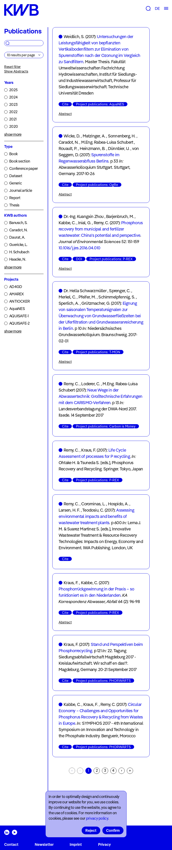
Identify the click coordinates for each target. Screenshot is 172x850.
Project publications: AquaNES (100, 104)
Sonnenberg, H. (122, 135)
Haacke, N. (17, 259)
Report (15, 197)
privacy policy (97, 818)
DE (157, 8)
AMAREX (16, 294)
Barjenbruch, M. (120, 216)
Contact (11, 844)
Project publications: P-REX (111, 259)
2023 (13, 104)
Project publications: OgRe (97, 185)
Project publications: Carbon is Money (106, 426)
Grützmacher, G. (95, 303)
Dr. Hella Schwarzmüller (85, 290)
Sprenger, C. (119, 290)
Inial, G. (84, 222)
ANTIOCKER (19, 301)
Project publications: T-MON (98, 352)
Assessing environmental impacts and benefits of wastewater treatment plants (96, 516)
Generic (15, 183)
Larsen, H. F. (69, 510)
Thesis (14, 205)
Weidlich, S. (74, 36)
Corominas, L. (93, 503)
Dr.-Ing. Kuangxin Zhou (83, 216)
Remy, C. (101, 222)
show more (13, 134)
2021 (13, 119)
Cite (65, 104)
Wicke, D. (72, 135)
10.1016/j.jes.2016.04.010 (79, 247)
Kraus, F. (88, 450)
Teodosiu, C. (93, 510)
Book (13, 153)
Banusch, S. (18, 222)
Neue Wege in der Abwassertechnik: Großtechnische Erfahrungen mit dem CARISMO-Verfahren (100, 396)
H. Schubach (19, 252)
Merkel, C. (67, 297)
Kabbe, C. (67, 222)
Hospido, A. (118, 503)
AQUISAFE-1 (19, 316)
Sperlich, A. (69, 303)
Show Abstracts (16, 71)
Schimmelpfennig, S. (116, 297)
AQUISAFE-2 (19, 323)
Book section (19, 161)
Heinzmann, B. (92, 148)
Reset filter (12, 67)
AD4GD (15, 286)
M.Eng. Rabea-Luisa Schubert (107, 142)
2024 (13, 97)
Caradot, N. (18, 230)
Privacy (104, 844)
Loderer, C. (90, 383)
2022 (13, 111)
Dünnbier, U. (118, 148)
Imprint (76, 844)
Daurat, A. (17, 237)
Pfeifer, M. (87, 297)
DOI (79, 259)
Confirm (113, 830)
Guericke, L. (18, 244)
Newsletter (44, 844)
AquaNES (17, 308)
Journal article (20, 190)
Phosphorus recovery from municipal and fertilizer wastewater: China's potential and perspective (101, 229)
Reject (90, 830)
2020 (13, 126)
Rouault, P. (68, 148)
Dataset (15, 175)
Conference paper (23, 168)
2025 (13, 89)
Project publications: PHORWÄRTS (103, 680)
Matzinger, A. (94, 135)
